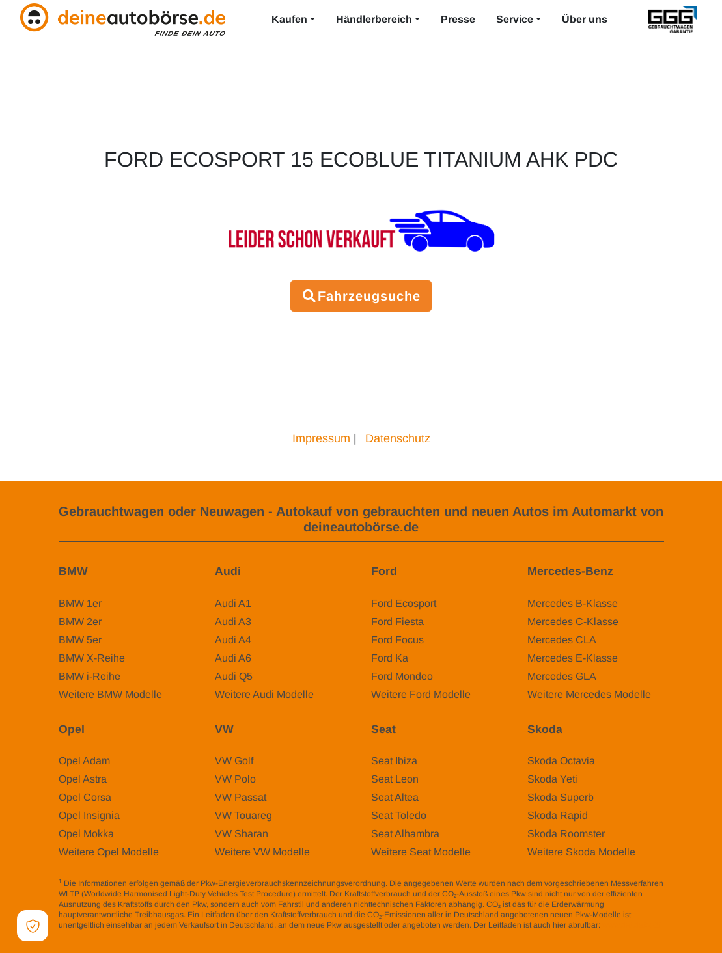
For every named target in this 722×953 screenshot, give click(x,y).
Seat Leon (395, 779)
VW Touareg (243, 815)
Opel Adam (84, 760)
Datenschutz (397, 438)
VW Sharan (241, 833)
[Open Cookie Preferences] (32, 926)
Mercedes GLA (561, 676)
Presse (458, 19)
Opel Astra (83, 779)
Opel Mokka (86, 833)
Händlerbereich (374, 19)
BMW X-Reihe (92, 658)
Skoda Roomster (566, 833)
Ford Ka (389, 658)
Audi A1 (233, 603)
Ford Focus (397, 639)
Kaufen (289, 19)
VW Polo (235, 779)
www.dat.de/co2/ (631, 925)
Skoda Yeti (552, 779)
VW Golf (234, 760)
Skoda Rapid (557, 815)
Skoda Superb (560, 797)
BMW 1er (80, 603)
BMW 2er (80, 621)
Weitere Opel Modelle (109, 851)
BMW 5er (80, 639)
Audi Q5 (234, 676)
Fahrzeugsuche (361, 296)
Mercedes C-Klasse (572, 621)
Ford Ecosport (403, 603)
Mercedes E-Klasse (572, 658)
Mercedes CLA (561, 639)
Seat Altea (395, 797)
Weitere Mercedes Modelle (589, 694)
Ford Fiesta (397, 621)
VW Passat (240, 797)
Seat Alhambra (405, 833)
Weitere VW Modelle (262, 851)
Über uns (584, 19)
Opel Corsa (85, 797)
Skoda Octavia (561, 760)
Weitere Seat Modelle (421, 851)
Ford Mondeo (402, 676)
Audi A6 (233, 658)
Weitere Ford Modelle (421, 694)
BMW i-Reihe (89, 676)
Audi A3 (233, 621)
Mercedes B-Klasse (572, 603)
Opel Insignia (89, 815)
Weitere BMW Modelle (110, 694)
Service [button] (514, 19)
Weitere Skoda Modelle (581, 851)
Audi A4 (233, 639)
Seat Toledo (398, 815)
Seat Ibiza (394, 760)
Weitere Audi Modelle (264, 694)
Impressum (321, 438)
